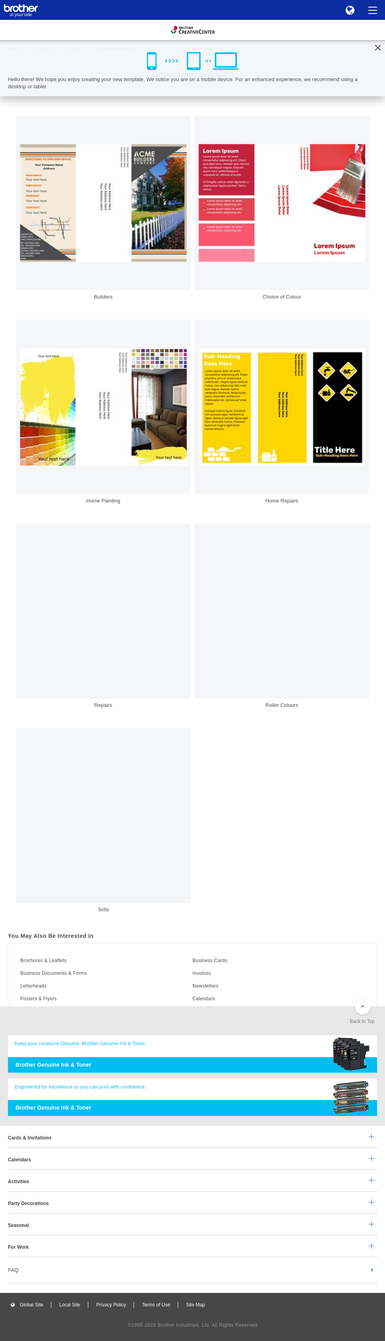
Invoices (201, 973)
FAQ (13, 1270)
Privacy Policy (111, 1305)
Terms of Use (156, 1305)
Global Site (31, 1305)
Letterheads (33, 986)
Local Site (69, 1305)
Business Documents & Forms (53, 973)
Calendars (203, 998)
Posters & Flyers (38, 998)
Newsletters (205, 986)
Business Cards (209, 960)
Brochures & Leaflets (43, 960)
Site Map (195, 1305)
